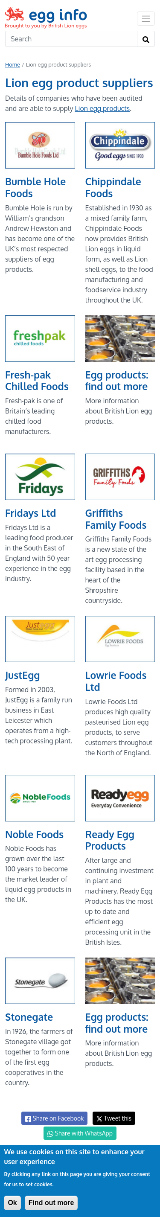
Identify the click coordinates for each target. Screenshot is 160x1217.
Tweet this (113, 1118)
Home (12, 64)
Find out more (51, 1202)
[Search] (71, 39)
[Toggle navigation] (146, 18)
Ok (12, 1202)
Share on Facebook (54, 1118)
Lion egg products (102, 108)
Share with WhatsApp (80, 1133)
